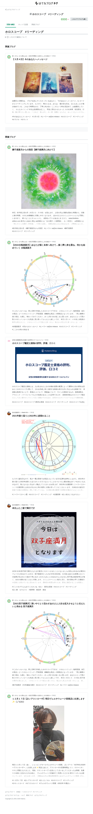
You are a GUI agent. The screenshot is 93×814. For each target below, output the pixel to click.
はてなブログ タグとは (12, 795)
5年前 (32, 412)
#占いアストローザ (31, 780)
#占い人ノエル (44, 780)
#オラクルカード (32, 783)
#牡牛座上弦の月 (18, 228)
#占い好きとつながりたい (71, 494)
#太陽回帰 (56, 494)
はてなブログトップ (40, 795)
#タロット (24, 119)
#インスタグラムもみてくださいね (24, 587)
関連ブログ (36, 24)
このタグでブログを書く (79, 19)
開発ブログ (29, 795)
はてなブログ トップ (12, 9)
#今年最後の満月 (28, 685)
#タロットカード (18, 783)
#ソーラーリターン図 (20, 494)
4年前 (54, 56)
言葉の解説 (11, 24)
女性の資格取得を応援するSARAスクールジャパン (28, 340)
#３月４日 (35, 116)
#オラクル (16, 119)
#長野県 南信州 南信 (37, 590)
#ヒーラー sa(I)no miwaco (50, 116)
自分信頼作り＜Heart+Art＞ (20, 412)
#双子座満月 (16, 685)
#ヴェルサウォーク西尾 (47, 783)
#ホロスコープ (17, 402)
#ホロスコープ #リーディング (72, 116)
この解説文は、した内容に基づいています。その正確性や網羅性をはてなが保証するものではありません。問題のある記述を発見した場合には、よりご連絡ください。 (16, 37)
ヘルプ (23, 795)
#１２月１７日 (17, 780)
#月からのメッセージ (30, 326)
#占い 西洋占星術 (45, 587)
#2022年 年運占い (64, 783)
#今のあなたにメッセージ (21, 116)
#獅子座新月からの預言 (34, 228)
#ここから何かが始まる (20, 329)
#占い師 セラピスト (20, 590)
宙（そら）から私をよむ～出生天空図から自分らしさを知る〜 (31, 56)
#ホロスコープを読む (77, 402)
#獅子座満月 (68, 228)
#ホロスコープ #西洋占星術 (34, 402)
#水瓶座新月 (16, 326)
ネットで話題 (23, 24)
